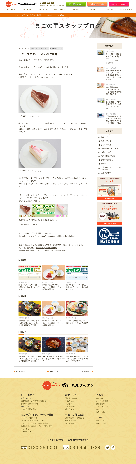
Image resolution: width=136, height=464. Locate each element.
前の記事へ (20, 371)
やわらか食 (69, 401)
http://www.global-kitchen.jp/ (46, 248)
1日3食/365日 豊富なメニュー (32, 420)
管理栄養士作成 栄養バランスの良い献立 (36, 426)
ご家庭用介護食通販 (28, 409)
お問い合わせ (101, 412)
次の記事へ (86, 371)
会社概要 (92, 9)
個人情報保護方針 (55, 440)
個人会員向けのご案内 (109, 148)
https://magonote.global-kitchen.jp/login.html (57, 236)
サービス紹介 (11, 9)
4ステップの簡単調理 (29, 418)
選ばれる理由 (27, 9)
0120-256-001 (47, 3)
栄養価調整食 (70, 407)
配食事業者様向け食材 (29, 404)
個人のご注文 (101, 423)
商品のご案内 (43, 49)
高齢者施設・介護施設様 (74, 418)
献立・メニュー (43, 9)
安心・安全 (25, 429)
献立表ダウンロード (73, 409)
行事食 (103, 164)
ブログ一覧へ (54, 371)
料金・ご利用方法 (59, 9)
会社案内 (99, 398)
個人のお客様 (70, 423)
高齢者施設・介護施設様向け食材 (33, 401)
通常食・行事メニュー (74, 398)
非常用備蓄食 (26, 431)
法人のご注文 (101, 420)
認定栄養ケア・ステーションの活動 (111, 168)
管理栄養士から (107, 160)
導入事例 (76, 9)
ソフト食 (68, 404)
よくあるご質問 (109, 9)
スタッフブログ (102, 407)
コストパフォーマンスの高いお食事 (34, 423)
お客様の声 (100, 404)
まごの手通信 (106, 145)
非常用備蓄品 (106, 173)
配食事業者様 (70, 420)
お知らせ (34, 49)
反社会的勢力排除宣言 (78, 440)
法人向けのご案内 (56, 49)
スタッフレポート (108, 141)
